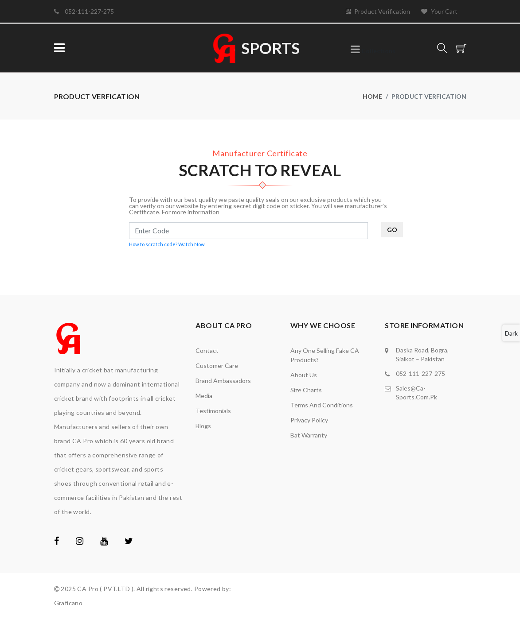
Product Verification (378, 11)
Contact (207, 350)
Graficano (68, 603)
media (203, 395)
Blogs (203, 425)
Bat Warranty (308, 435)
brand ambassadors (223, 380)
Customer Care (216, 365)
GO (392, 229)
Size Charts (306, 390)
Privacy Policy (309, 420)
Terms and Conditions (321, 405)
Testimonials (213, 410)
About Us (303, 375)
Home (372, 96)
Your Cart (439, 11)
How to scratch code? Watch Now (167, 244)
